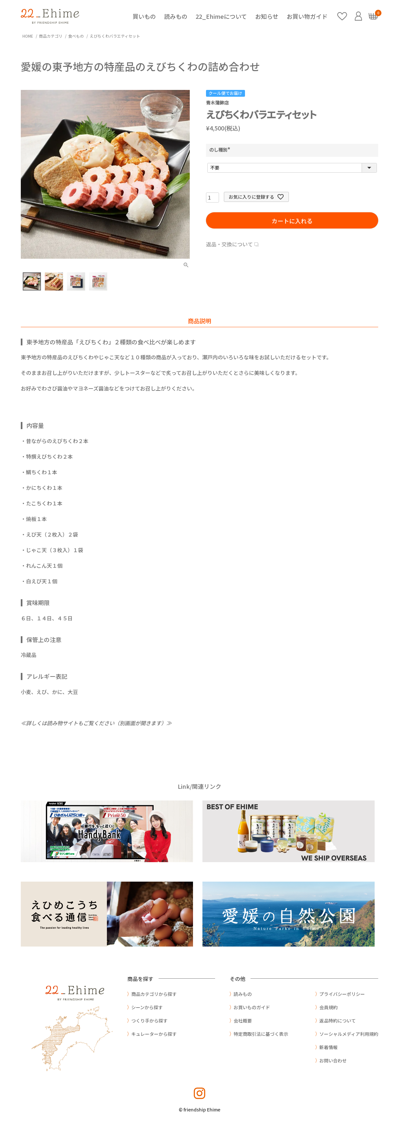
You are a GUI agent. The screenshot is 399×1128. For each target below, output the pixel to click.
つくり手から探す (149, 1020)
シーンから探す (147, 1007)
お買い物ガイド (307, 16)
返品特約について (337, 1020)
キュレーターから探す (154, 1034)
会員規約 (328, 1007)
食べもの (76, 36)
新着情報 (328, 1047)
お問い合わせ (333, 1060)
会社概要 (243, 1020)
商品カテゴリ (50, 36)
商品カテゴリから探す (154, 994)
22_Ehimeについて (221, 16)
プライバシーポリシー (342, 994)
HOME (27, 36)
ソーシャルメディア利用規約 (348, 1034)
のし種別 (220, 149)
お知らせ (266, 16)
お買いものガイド (252, 1007)
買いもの (144, 16)
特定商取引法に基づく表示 (261, 1034)
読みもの (175, 16)
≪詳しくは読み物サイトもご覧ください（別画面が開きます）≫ (96, 723)
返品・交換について (229, 244)
